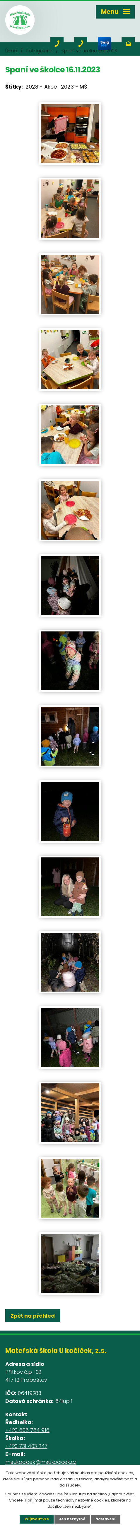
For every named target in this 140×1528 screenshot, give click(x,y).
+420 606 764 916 (27, 1430)
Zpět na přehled (33, 1315)
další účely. (70, 1485)
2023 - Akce (41, 86)
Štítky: (14, 86)
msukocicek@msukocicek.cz (40, 1462)
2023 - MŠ (74, 86)
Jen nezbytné (72, 1519)
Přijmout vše (37, 1519)
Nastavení (105, 1519)
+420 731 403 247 (26, 1446)
